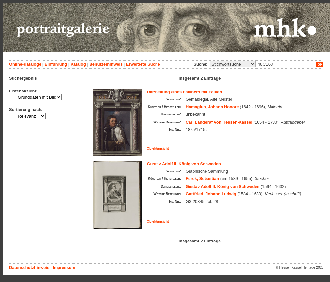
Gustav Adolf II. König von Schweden (184, 163)
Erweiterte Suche (143, 64)
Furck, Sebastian (202, 178)
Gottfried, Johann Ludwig (211, 193)
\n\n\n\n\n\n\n (233, 64)
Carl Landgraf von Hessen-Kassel (219, 122)
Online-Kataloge (25, 64)
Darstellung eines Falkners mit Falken (184, 92)
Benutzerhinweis (106, 64)
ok (319, 64)
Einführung (56, 64)
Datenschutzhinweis (29, 267)
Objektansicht (158, 148)
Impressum (64, 267)
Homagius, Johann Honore (212, 106)
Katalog (78, 64)
